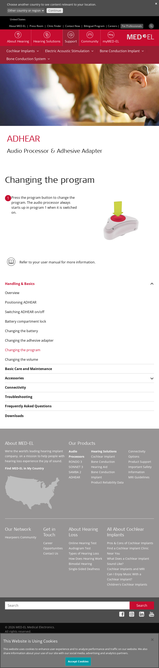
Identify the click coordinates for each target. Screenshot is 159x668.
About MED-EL (17, 26)
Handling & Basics (20, 283)
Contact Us (50, 553)
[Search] (151, 26)
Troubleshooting (18, 396)
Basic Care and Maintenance (28, 369)
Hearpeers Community (20, 537)
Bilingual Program (94, 26)
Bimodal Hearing (80, 564)
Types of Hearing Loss (84, 553)
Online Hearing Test (82, 543)
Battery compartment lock (25, 321)
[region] (79, 650)
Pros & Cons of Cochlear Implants (130, 543)
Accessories (14, 378)
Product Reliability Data (107, 482)
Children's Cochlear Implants (127, 584)
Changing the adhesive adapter (29, 340)
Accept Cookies (78, 661)
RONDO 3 (75, 462)
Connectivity (15, 387)
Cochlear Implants (22, 51)
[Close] (152, 639)
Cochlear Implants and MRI (126, 569)
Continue (54, 10)
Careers (112, 26)
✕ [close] (156, 4)
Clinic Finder (54, 26)
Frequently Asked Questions (28, 406)
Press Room (36, 26)
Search (141, 605)
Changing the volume (21, 359)
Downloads (14, 416)
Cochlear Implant (103, 456)
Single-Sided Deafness (84, 569)
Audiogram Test (80, 548)
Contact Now (72, 26)
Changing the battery (21, 331)
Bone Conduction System (28, 59)
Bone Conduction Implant (122, 51)
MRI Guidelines (138, 477)
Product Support (139, 462)
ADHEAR (74, 477)
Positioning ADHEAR (20, 302)
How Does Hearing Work (85, 559)
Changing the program (22, 350)
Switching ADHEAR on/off (24, 312)
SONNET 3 (76, 467)
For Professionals (132, 26)
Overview (12, 293)
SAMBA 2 (75, 472)
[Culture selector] (26, 10)
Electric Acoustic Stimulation (69, 51)
